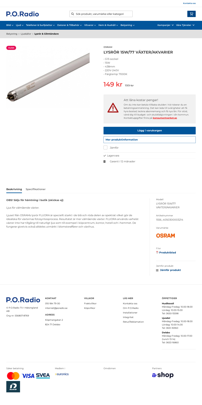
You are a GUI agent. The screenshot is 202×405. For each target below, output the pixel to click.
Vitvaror (90, 25)
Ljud (20, 25)
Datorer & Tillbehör (69, 25)
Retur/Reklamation (133, 321)
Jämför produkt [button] (168, 271)
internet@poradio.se (56, 308)
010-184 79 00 (52, 303)
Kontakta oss (189, 3)
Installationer (130, 312)
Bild (9, 25)
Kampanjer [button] (165, 25)
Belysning (128, 25)
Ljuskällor (26, 33)
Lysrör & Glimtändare (46, 33)
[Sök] (101, 14)
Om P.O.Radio (131, 308)
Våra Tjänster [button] (185, 25)
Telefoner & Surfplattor (40, 25)
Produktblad (167, 253)
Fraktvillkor (90, 303)
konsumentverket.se (165, 118)
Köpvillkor (89, 308)
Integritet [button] (128, 317)
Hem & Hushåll (108, 25)
